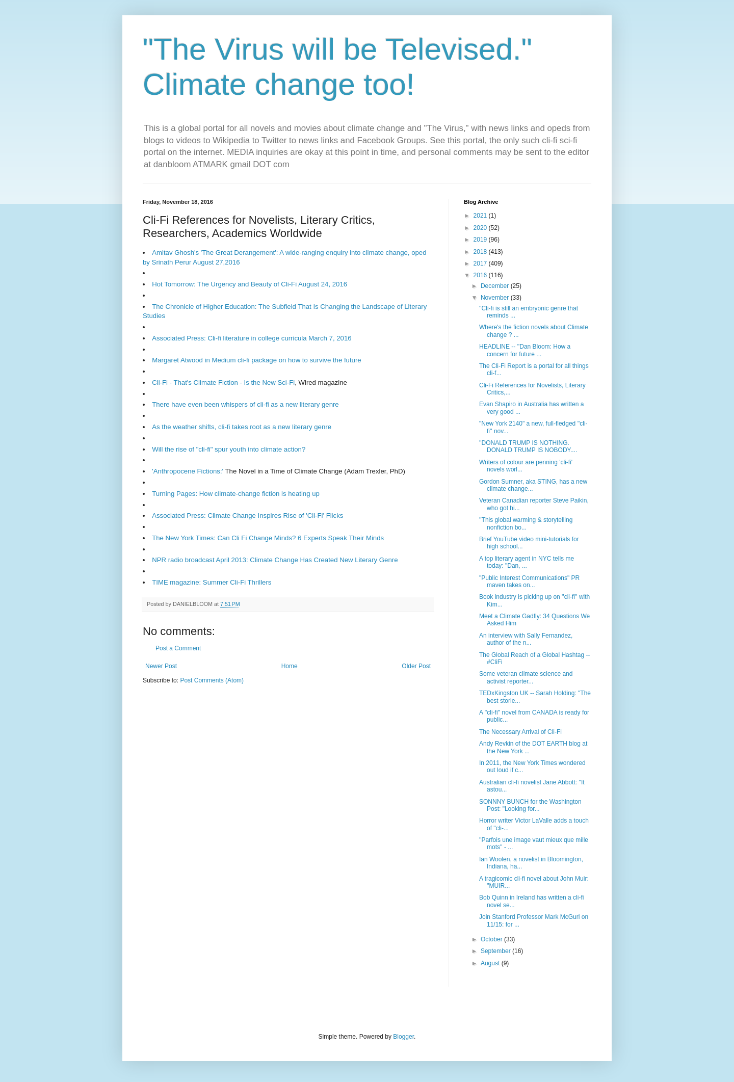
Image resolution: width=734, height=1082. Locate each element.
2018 (481, 251)
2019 (481, 239)
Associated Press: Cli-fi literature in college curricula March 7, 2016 (251, 338)
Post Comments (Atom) (212, 680)
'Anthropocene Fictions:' (187, 471)
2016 (481, 275)
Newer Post (161, 666)
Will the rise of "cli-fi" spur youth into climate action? (228, 449)
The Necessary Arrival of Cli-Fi (520, 731)
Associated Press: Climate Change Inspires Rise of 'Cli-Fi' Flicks (247, 515)
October (492, 939)
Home (289, 666)
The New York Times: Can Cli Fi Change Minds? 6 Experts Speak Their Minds (268, 538)
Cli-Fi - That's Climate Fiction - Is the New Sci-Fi (223, 382)
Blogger (403, 1036)
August (491, 963)
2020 (481, 227)
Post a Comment (178, 648)
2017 (481, 263)
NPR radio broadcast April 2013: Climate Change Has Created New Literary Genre (275, 560)
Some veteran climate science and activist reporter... (525, 677)
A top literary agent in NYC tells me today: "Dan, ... (526, 562)
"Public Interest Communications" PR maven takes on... (529, 581)
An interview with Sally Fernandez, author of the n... (525, 639)
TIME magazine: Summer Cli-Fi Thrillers (211, 582)
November (496, 297)
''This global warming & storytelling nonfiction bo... (525, 523)
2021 (481, 215)
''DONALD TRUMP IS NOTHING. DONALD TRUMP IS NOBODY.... (528, 446)
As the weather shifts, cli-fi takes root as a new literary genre (241, 427)
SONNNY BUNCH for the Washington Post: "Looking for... (530, 805)
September (496, 951)
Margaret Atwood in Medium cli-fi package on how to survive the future (256, 360)
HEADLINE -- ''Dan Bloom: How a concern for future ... (524, 350)
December (496, 285)
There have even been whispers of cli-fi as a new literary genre (245, 404)
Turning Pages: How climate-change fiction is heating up (236, 493)
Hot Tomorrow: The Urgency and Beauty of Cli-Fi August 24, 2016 (249, 284)
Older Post (416, 666)
